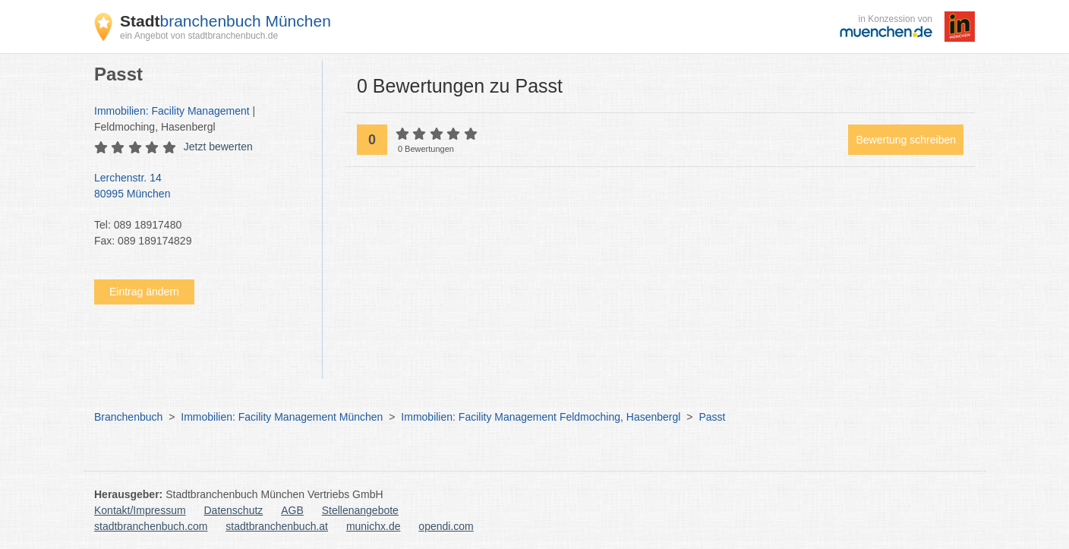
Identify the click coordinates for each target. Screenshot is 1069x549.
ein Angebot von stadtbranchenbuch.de (199, 35)
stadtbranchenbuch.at (276, 526)
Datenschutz (233, 510)
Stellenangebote (360, 510)
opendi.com (445, 526)
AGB (292, 510)
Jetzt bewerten (218, 146)
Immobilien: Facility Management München (282, 417)
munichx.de (373, 526)
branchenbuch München (225, 21)
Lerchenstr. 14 (200, 187)
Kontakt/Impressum (140, 510)
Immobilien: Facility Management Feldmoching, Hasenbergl (540, 417)
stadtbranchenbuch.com (150, 526)
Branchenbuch (128, 417)
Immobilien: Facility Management (172, 111)
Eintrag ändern (144, 292)
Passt (711, 417)
